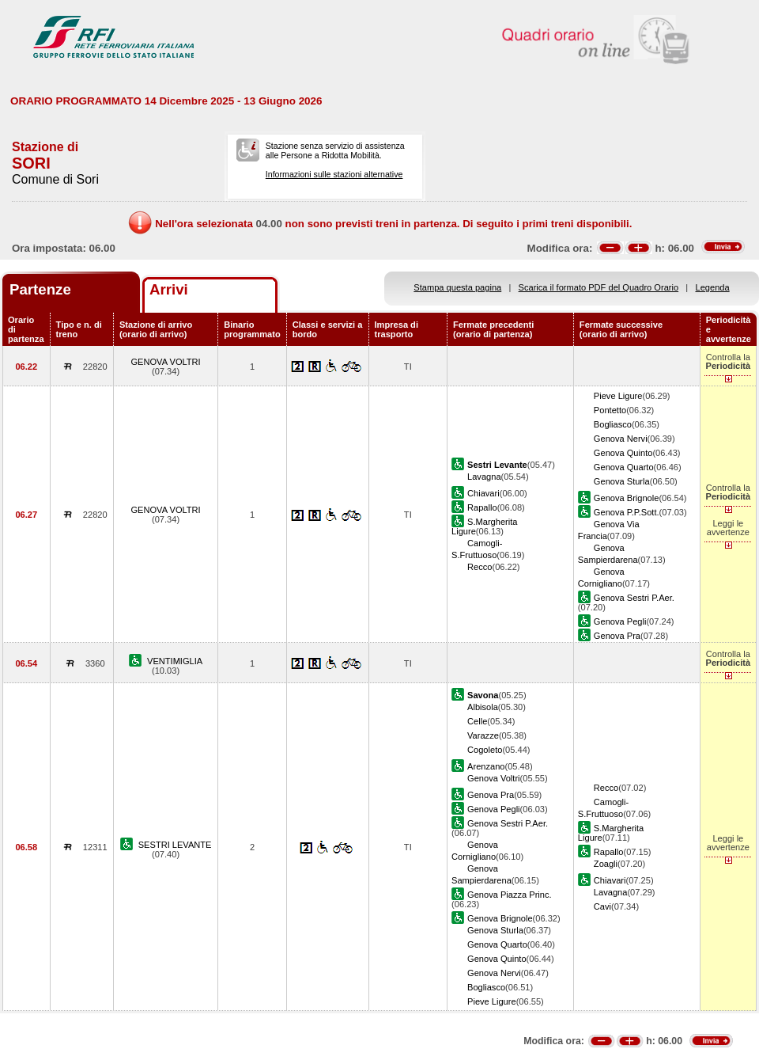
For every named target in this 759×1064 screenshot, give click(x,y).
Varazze (483, 735)
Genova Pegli (620, 621)
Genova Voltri (493, 778)
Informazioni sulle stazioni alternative (334, 174)
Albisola (482, 707)
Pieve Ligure (618, 396)
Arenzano (485, 766)
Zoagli (605, 863)
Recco (479, 567)
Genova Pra (617, 635)
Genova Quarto (624, 467)
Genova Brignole (626, 498)
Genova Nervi (621, 438)
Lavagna (484, 476)
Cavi (602, 906)
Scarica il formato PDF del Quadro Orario (599, 287)
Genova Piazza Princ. (509, 894)
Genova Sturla (622, 481)
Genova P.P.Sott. (626, 512)
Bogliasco (613, 424)
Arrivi (168, 289)
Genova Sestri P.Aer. (634, 597)
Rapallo (482, 507)
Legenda (713, 287)
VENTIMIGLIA (174, 661)
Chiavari (483, 493)
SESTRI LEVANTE (175, 844)
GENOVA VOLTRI (165, 362)
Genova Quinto (623, 453)
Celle (477, 721)
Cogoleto (484, 749)
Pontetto (610, 410)
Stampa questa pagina (457, 287)
